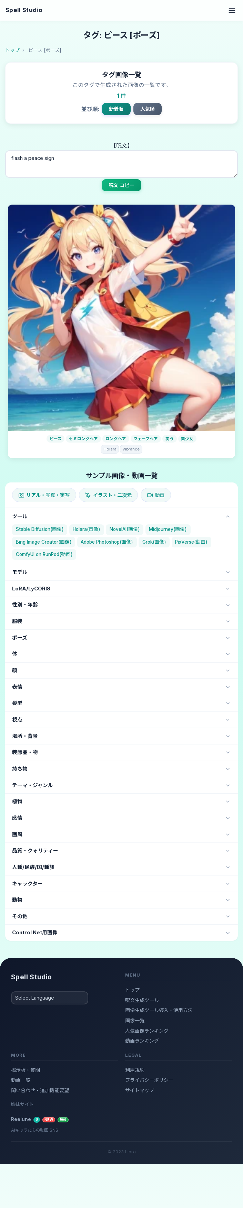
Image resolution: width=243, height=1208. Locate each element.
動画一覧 (20, 1080)
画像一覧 (134, 1020)
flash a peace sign (121, 164)
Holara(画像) (86, 529)
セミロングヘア (83, 438)
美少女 (187, 438)
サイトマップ (139, 1090)
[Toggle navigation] (231, 10)
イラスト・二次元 (108, 495)
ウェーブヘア (145, 438)
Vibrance (131, 449)
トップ (132, 990)
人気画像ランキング (147, 1031)
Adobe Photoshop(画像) (107, 542)
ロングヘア (115, 438)
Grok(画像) (154, 542)
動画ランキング (142, 1041)
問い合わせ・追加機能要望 (40, 1090)
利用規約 (134, 1070)
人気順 (147, 109)
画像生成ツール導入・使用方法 (159, 1010)
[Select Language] (49, 997)
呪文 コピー (121, 185)
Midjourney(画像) (168, 529)
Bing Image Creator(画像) (44, 542)
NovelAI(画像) (125, 529)
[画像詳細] (121, 318)
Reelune (40, 1119)
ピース (56, 438)
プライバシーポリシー (149, 1080)
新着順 (116, 109)
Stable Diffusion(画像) (40, 529)
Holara (110, 449)
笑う (169, 438)
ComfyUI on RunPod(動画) (44, 554)
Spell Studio (24, 10)
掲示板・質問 (25, 1070)
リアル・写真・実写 (44, 495)
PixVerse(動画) (191, 542)
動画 (155, 495)
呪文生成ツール (142, 1000)
